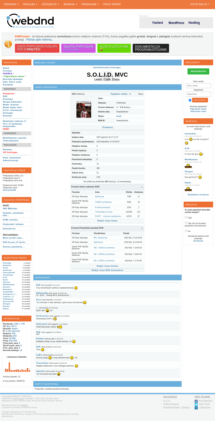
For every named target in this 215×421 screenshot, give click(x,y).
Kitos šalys (199, 4)
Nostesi (6, 287)
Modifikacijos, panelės (15, 138)
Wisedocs (7, 289)
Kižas (5, 268)
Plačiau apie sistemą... (40, 39)
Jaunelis (40, 371)
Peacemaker (42, 363)
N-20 (5, 277)
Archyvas (198, 241)
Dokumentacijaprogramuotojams (151, 48)
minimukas (8, 275)
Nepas (6, 309)
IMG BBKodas (10, 209)
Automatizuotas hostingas (107, 68)
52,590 (12, 338)
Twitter (204, 404)
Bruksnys (7, 270)
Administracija (10, 160)
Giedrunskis (42, 316)
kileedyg (7, 263)
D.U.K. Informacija (12, 110)
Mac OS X (12, 326)
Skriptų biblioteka (12, 102)
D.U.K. (167, 401)
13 (21, 350)
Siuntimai (8, 99)
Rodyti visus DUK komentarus (107, 270)
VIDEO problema (103, 202)
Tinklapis (107, 127)
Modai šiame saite (12, 107)
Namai (6, 68)
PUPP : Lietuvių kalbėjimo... (109, 216)
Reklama (7, 150)
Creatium (24, 405)
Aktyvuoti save (198, 111)
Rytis (5, 280)
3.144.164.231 (13, 331)
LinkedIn (204, 407)
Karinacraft (8, 301)
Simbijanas (8, 299)
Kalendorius (9, 229)
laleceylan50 (9, 190)
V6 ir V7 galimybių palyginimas (12, 125)
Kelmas (40, 339)
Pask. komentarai (12, 158)
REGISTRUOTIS (198, 71)
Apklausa (99, 197)
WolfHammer (9, 285)
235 (15, 336)
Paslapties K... (10, 294)
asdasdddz (8, 292)
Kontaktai (8, 85)
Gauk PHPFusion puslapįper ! (37, 48)
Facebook (205, 401)
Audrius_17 (8, 297)
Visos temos (112, 4)
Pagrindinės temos (176, 407)
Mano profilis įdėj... (13, 238)
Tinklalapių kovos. (104, 212)
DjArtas (6, 282)
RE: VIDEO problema (104, 248)
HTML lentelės (10, 220)
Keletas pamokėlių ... (14, 247)
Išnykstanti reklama (13, 224)
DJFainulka (42, 293)
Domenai (7, 116)
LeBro (39, 355)
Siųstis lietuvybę (114, 48)
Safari (15, 329)
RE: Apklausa (100, 238)
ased (118, 116)
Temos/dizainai (11, 141)
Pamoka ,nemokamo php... (13, 214)
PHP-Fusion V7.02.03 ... (15, 242)
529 (14, 333)
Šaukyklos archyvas (198, 195)
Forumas (7, 71)
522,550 (13, 341)
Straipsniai (171, 404)
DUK (5, 96)
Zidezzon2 (41, 324)
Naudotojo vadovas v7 (14, 121)
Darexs (6, 306)
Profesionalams (103, 207)
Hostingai (8, 113)
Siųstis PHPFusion (78, 48)
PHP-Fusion (18, 398)
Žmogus (7, 304)
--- (37, 308)
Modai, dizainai (11, 105)
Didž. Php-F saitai (12, 82)
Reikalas (7, 265)
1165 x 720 (19, 324)
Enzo (38, 300)
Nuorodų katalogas (13, 79)
